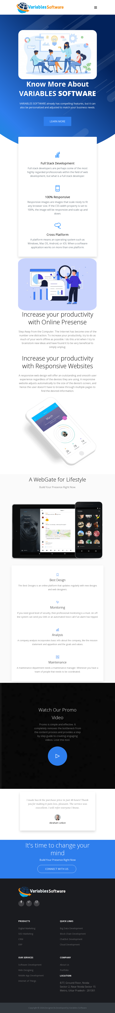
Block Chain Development (73, 933)
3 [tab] (62, 840)
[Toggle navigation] (95, 7)
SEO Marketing (25, 933)
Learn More (57, 121)
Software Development (30, 964)
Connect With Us (56, 869)
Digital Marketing (26, 928)
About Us (64, 964)
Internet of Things (27, 980)
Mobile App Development (31, 975)
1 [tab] (52, 840)
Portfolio (64, 970)
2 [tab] (57, 840)
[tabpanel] (57, 814)
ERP (20, 944)
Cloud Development (70, 944)
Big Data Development (71, 928)
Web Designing (25, 970)
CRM (20, 939)
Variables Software (78, 1007)
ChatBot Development (71, 939)
